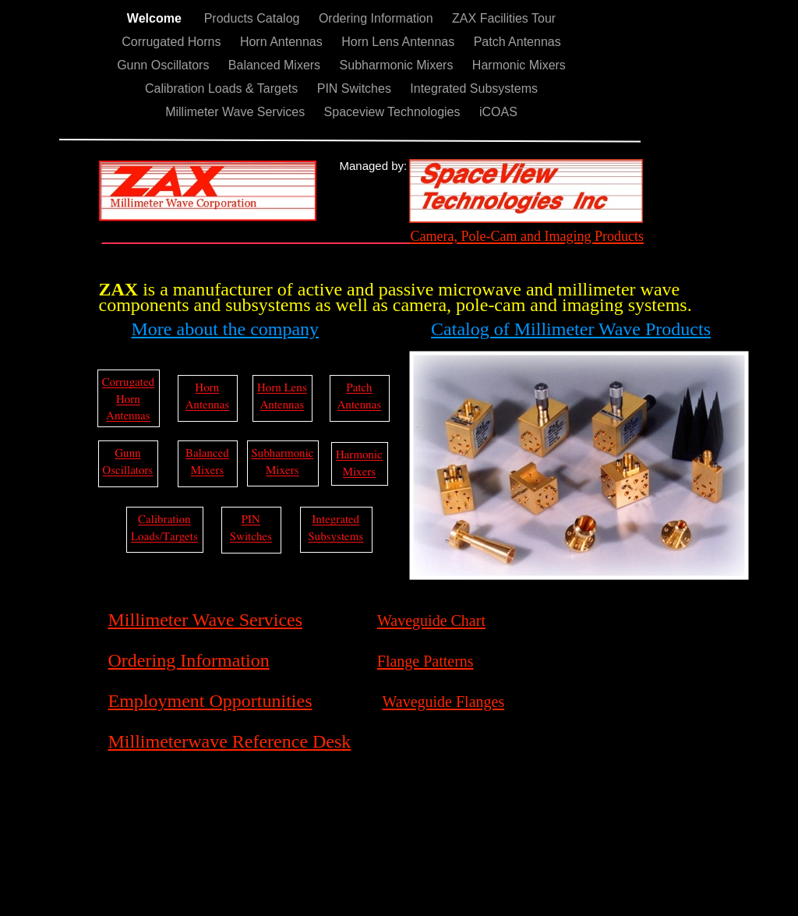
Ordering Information (377, 18)
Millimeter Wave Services (236, 111)
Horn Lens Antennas (399, 41)
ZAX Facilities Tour (504, 18)
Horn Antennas (283, 41)
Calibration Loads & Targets (223, 88)
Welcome (158, 18)
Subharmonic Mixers (398, 65)
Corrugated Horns (173, 41)
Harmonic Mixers (519, 65)
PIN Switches (356, 88)
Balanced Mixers (276, 65)
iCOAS (498, 111)
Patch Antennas (517, 41)
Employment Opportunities (210, 701)
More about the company (226, 329)
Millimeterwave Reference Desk (229, 741)
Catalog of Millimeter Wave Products (571, 329)
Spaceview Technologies (394, 111)
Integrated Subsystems (474, 88)
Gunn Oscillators (165, 65)
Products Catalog (253, 18)
